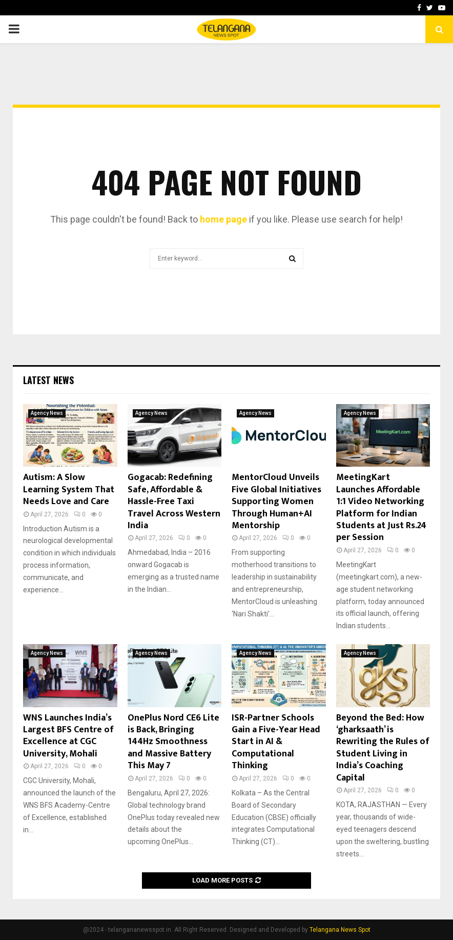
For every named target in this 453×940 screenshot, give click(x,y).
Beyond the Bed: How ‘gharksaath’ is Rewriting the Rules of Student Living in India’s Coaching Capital (382, 748)
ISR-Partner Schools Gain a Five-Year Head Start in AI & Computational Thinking (276, 742)
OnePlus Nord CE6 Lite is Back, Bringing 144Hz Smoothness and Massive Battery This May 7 (173, 742)
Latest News (48, 380)
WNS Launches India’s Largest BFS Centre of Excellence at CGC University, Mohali (68, 736)
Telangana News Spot (340, 929)
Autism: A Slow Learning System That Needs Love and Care (68, 489)
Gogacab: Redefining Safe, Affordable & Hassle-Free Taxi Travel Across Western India (174, 501)
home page (223, 219)
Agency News (47, 413)
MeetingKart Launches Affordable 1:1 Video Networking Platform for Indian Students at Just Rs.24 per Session (381, 507)
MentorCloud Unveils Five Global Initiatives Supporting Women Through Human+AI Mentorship (276, 501)
